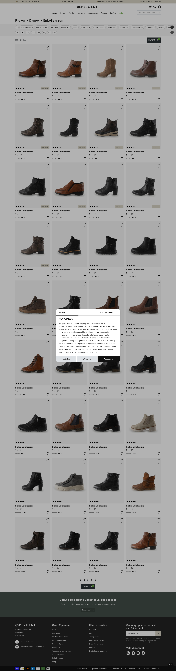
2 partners (112, 329)
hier (92, 346)
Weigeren (87, 359)
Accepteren (108, 359)
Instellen (66, 359)
